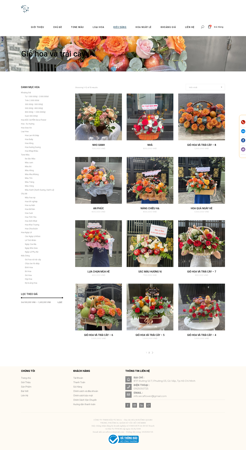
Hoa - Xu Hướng (27, 124)
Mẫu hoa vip (30, 198)
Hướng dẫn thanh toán (84, 404)
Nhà (149, 144)
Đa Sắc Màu (30, 159)
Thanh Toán (79, 382)
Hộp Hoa (28, 279)
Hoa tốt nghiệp (31, 201)
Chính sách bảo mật (83, 395)
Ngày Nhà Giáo (31, 248)
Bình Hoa (29, 267)
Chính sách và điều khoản (85, 391)
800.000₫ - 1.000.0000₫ (35, 112)
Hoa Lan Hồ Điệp (32, 135)
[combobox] (205, 87)
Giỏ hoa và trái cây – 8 (201, 144)
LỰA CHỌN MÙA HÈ (99, 271)
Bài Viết (24, 391)
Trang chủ (26, 378)
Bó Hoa (28, 271)
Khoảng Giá (26, 93)
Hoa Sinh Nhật (31, 221)
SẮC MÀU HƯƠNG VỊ (150, 271)
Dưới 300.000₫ (31, 116)
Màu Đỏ (28, 166)
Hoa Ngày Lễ (26, 232)
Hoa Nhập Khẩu (31, 151)
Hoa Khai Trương (32, 225)
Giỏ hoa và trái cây (33, 260)
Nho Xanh (98, 144)
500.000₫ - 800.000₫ (34, 108)
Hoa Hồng (29, 143)
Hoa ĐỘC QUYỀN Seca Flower (33, 120)
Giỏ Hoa (28, 275)
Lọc (60, 302)
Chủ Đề (24, 194)
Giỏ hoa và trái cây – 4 (201, 335)
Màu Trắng (29, 182)
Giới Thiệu (26, 382)
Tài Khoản (78, 378)
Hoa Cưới (29, 213)
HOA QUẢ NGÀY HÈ (201, 208)
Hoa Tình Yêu (30, 217)
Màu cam (29, 163)
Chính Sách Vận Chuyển (85, 400)
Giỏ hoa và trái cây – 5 (150, 335)
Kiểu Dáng (25, 256)
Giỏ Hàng (77, 386)
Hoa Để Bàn (30, 209)
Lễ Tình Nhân (30, 240)
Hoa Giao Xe (26, 128)
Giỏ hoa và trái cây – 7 (201, 271)
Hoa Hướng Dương (33, 147)
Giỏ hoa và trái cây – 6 (98, 335)
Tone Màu (25, 155)
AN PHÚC (98, 208)
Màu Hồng (29, 170)
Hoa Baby (29, 139)
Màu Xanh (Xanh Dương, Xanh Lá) (39, 190)
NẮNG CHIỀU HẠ (150, 208)
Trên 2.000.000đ (32, 100)
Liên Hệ (24, 395)
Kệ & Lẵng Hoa (31, 283)
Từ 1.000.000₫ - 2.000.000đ (36, 96)
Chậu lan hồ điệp (32, 263)
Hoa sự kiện (30, 205)
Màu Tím (28, 178)
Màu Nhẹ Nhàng (32, 174)
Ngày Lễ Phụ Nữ (31, 252)
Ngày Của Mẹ (30, 244)
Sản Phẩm (26, 386)
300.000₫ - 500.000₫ (34, 104)
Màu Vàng (29, 186)
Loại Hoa (25, 131)
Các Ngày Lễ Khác (32, 236)
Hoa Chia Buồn (31, 229)
